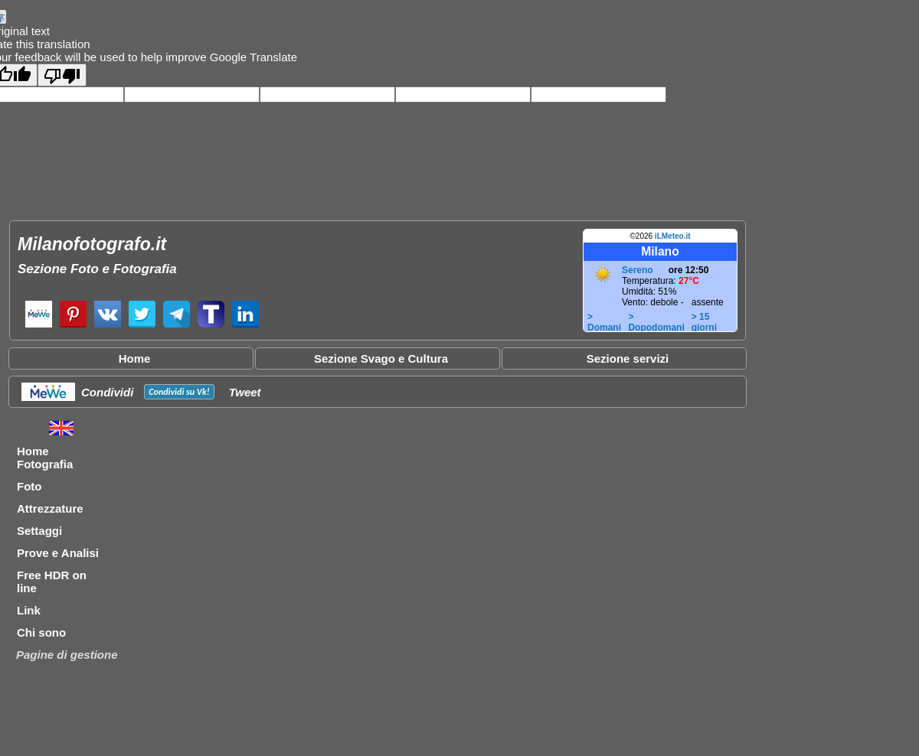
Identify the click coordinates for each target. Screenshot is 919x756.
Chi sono (41, 632)
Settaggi (39, 530)
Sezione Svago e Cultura (381, 358)
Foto (29, 486)
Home (135, 358)
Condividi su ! (179, 391)
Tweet (245, 392)
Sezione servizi (628, 358)
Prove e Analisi (58, 552)
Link (29, 610)
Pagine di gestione (67, 654)
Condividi (107, 392)
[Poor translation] (62, 75)
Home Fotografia (45, 458)
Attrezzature (50, 508)
